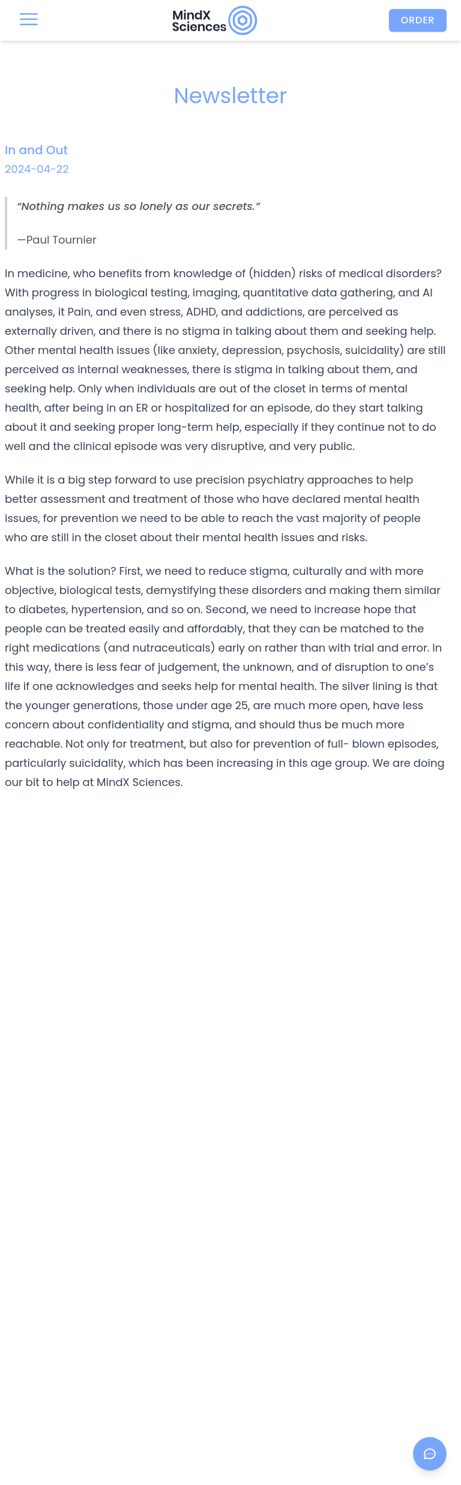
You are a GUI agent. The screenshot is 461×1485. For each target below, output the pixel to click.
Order (418, 20)
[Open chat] (430, 1454)
